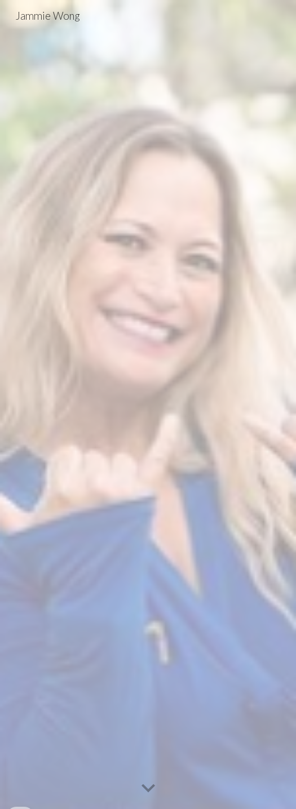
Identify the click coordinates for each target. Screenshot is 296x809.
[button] (148, 788)
